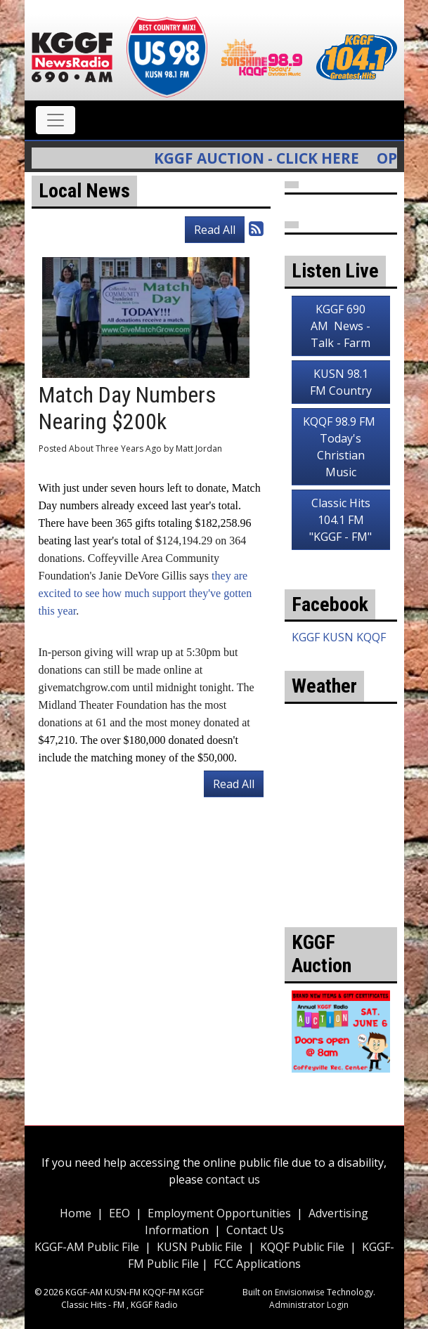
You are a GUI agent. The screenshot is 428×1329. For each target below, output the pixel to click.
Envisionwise (300, 1292)
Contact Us (255, 1230)
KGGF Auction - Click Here (265, 158)
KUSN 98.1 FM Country (341, 382)
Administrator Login (309, 1305)
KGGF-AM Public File (86, 1247)
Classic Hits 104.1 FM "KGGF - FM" (340, 519)
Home (75, 1213)
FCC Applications (257, 1263)
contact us (233, 1179)
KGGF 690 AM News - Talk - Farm (340, 326)
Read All (214, 229)
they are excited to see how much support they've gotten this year (145, 593)
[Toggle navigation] (55, 120)
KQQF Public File (302, 1247)
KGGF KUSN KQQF (339, 637)
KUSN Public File (199, 1247)
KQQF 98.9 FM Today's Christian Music (340, 447)
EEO (119, 1213)
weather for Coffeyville (341, 864)
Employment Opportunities (219, 1213)
